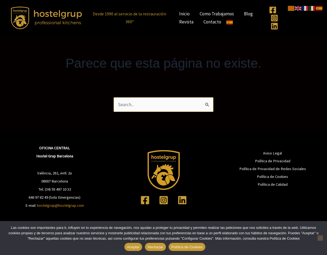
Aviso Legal (272, 153)
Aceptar (133, 247)
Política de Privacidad (272, 160)
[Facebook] (273, 10)
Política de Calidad (273, 184)
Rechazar (155, 247)
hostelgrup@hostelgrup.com (60, 205)
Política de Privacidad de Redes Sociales (272, 168)
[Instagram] (274, 18)
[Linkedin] (274, 26)
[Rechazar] (320, 238)
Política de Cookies (272, 176)
